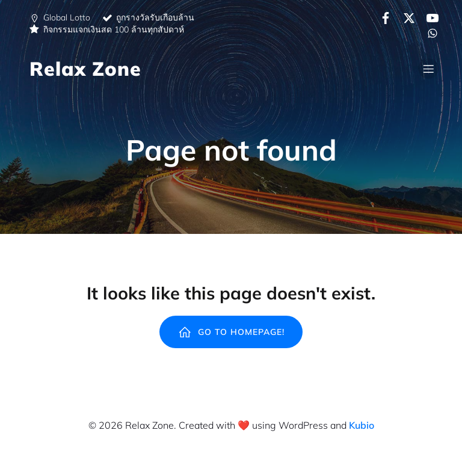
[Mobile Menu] (428, 68)
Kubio (361, 425)
